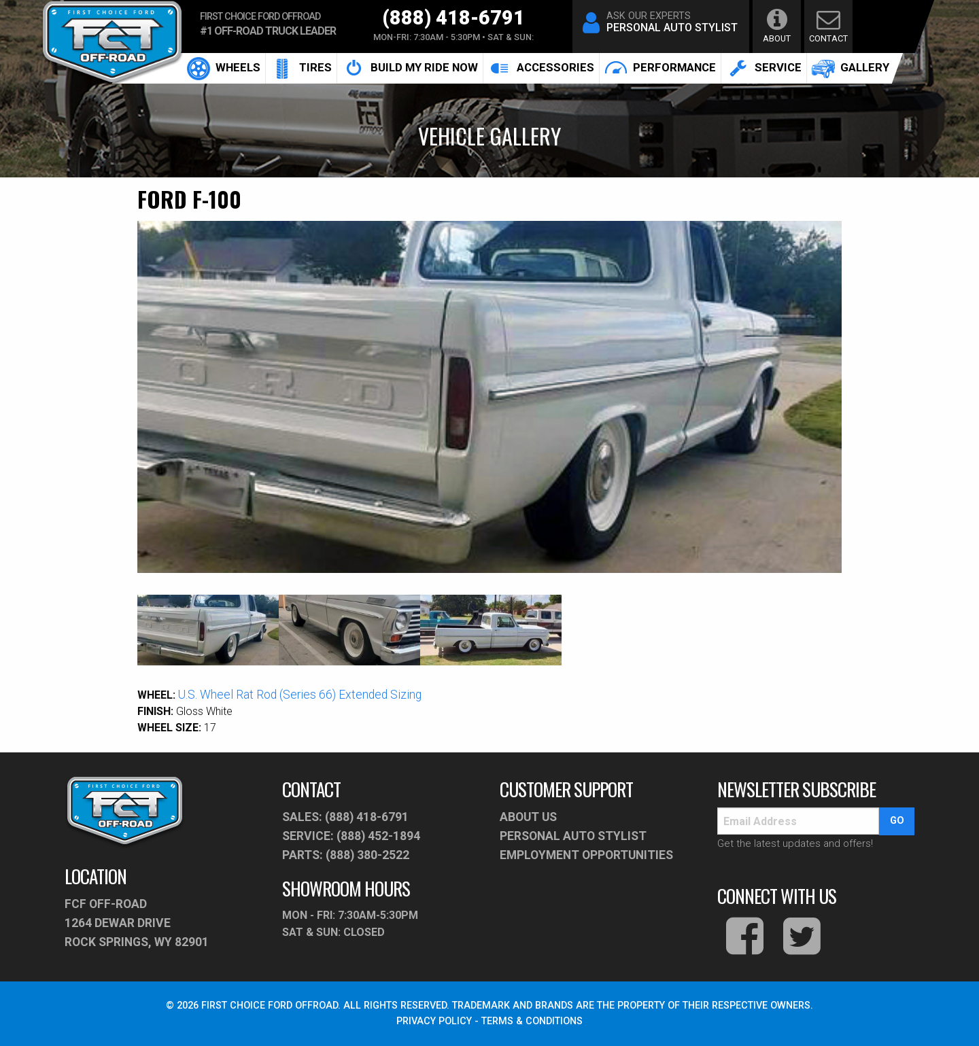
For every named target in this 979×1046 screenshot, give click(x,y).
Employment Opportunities (586, 855)
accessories (541, 68)
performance (660, 68)
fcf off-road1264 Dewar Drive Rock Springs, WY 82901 (137, 923)
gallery (850, 68)
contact (828, 25)
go (897, 820)
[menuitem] (224, 68)
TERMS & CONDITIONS (532, 1021)
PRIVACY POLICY (434, 1021)
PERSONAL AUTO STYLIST (573, 836)
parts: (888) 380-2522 (345, 855)
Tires (301, 68)
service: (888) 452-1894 (351, 836)
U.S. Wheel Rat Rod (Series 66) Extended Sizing (300, 694)
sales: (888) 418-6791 (345, 817)
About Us (528, 817)
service (764, 68)
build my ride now (410, 68)
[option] (489, 397)
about (777, 25)
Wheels (223, 68)
